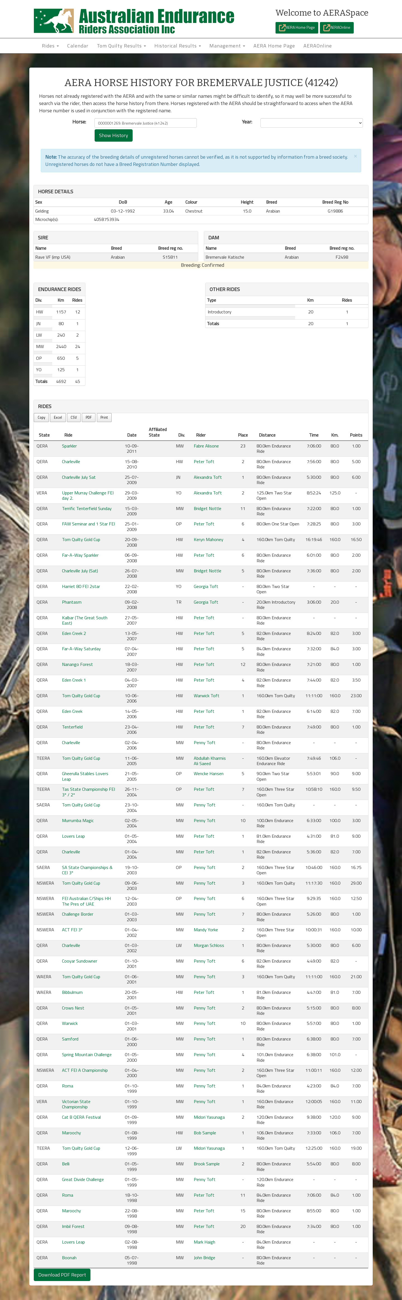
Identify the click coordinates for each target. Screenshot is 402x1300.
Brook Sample (207, 1163)
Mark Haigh (204, 1242)
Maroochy (71, 1132)
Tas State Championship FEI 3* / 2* (88, 792)
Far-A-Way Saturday (81, 648)
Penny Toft (205, 742)
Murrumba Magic (78, 820)
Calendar (77, 45)
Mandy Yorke (206, 929)
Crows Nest (73, 1007)
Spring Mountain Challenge (87, 1054)
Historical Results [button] (177, 45)
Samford (70, 1038)
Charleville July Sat (79, 477)
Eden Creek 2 (74, 633)
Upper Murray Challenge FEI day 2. (88, 495)
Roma (67, 1085)
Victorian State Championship (76, 1104)
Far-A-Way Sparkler (80, 555)
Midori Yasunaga (209, 1117)
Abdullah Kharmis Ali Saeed (210, 761)
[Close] (355, 156)
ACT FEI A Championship (85, 1070)
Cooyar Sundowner (79, 961)
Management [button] (227, 45)
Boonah (69, 1257)
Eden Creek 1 (74, 680)
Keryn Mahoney (208, 539)
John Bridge (204, 1257)
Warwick (70, 1023)
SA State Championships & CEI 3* (87, 870)
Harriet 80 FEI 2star (81, 586)
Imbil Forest (73, 1226)
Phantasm (72, 602)
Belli (66, 1163)
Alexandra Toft (208, 477)
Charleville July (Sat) (80, 570)
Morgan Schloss (209, 945)
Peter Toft (204, 461)
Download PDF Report (62, 1274)
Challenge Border (77, 914)
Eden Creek (72, 711)
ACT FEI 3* (72, 929)
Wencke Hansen (209, 773)
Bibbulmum (72, 992)
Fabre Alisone (206, 445)
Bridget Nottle (207, 508)
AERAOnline (336, 28)
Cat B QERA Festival (81, 1117)
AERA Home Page (297, 28)
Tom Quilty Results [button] (121, 45)
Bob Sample (205, 1132)
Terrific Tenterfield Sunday (87, 508)
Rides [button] (50, 45)
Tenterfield (72, 726)
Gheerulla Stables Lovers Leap (85, 776)
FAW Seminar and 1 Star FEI (88, 523)
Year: (247, 121)
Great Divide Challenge (83, 1179)
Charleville (71, 461)
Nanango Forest (77, 664)
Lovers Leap (73, 836)
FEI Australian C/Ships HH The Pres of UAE (86, 901)
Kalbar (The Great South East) (84, 620)
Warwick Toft (206, 695)
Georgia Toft (206, 586)
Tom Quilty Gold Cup (81, 539)
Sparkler (69, 445)
